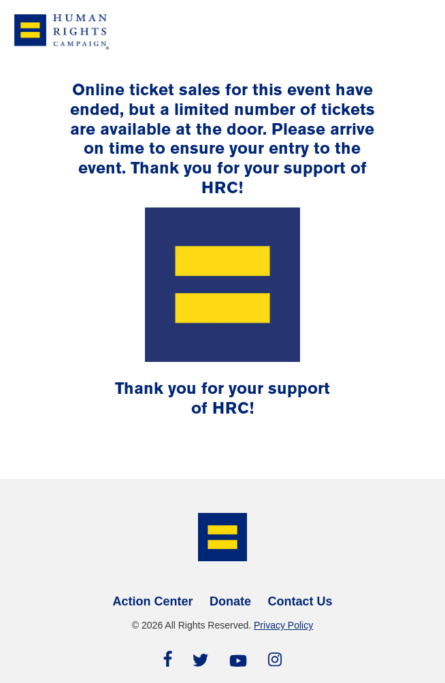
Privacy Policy (283, 625)
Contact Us (299, 601)
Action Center (153, 601)
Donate (230, 601)
